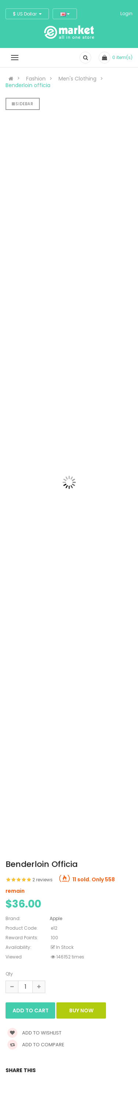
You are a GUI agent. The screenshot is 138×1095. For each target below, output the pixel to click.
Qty (9, 974)
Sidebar (22, 104)
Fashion (36, 78)
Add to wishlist (34, 1032)
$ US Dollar (27, 14)
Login (126, 13)
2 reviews (42, 880)
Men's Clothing (77, 78)
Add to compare (35, 1044)
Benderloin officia (28, 85)
